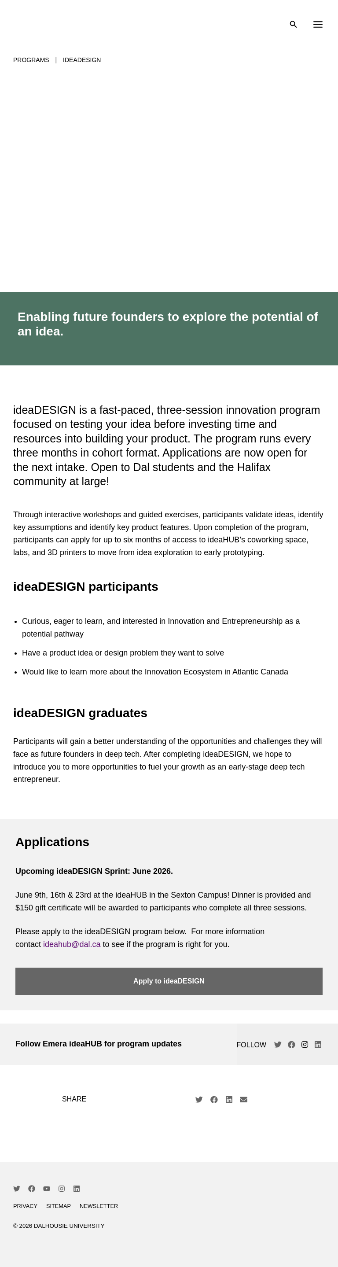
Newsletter (99, 1207)
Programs (31, 61)
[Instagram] (61, 1190)
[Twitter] (16, 1190)
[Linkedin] (76, 1190)
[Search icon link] (294, 26)
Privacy (25, 1207)
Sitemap (58, 1207)
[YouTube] (46, 1190)
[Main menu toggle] (317, 25)
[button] (199, 1101)
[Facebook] (31, 1190)
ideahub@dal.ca (71, 946)
